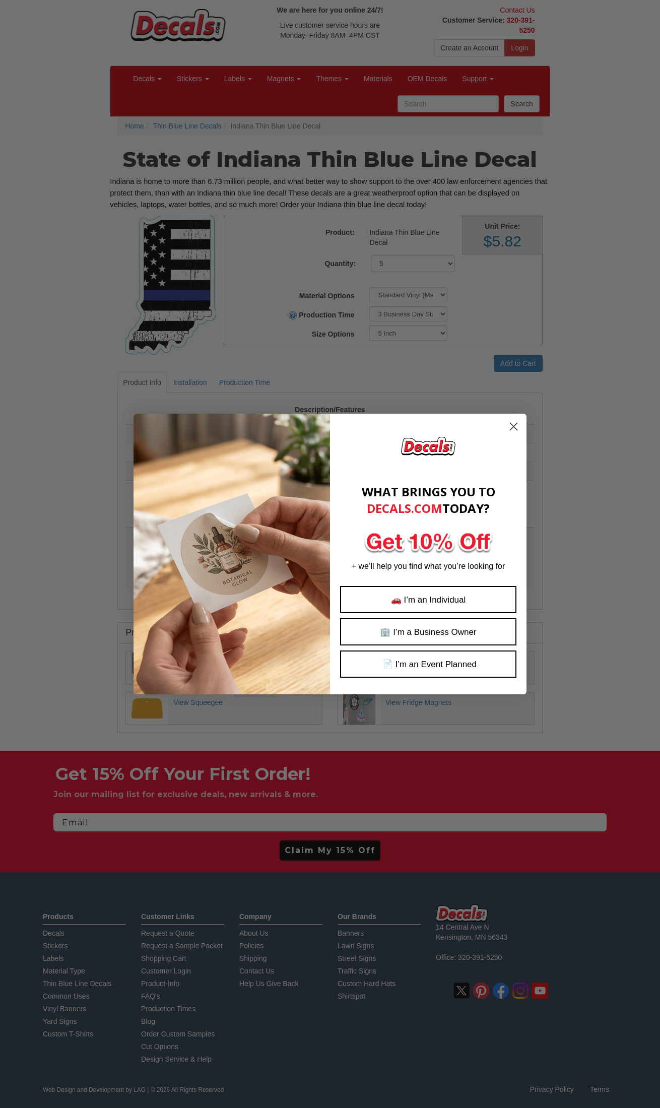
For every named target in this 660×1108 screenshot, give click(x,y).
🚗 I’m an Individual (428, 600)
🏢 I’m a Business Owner (428, 632)
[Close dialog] (513, 426)
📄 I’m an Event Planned (428, 664)
